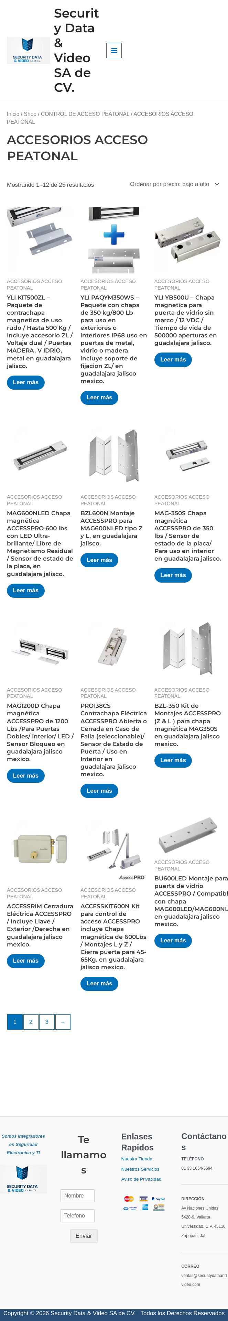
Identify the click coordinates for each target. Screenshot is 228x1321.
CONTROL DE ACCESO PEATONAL (85, 114)
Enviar (84, 1236)
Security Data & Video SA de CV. (76, 50)
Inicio (13, 114)
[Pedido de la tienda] (173, 184)
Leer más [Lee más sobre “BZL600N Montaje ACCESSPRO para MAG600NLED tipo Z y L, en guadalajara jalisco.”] (100, 560)
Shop (30, 114)
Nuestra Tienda (136, 1158)
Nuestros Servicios (140, 1169)
